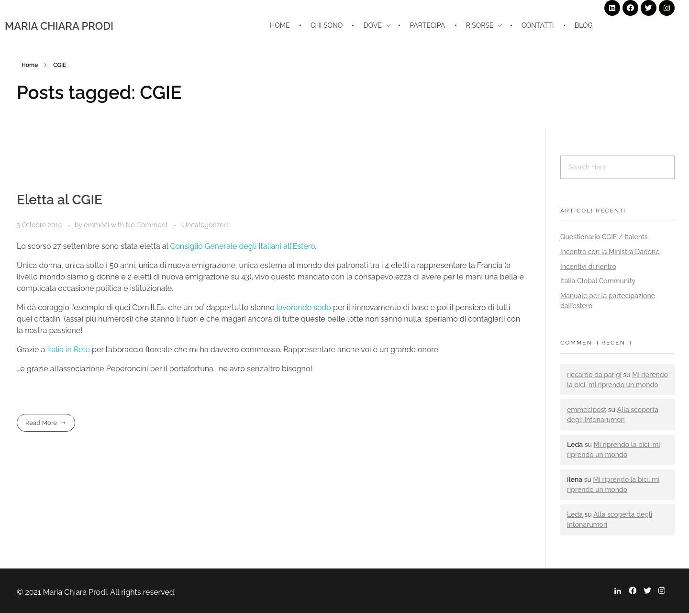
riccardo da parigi (594, 375)
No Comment (147, 225)
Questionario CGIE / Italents (604, 237)
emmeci (97, 225)
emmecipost (586, 409)
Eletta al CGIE (59, 200)
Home (30, 65)
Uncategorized (205, 225)
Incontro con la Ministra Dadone (610, 252)
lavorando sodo (303, 307)
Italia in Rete (68, 349)
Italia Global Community (597, 281)
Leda (575, 514)
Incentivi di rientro (588, 266)
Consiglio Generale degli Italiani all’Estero (242, 246)
